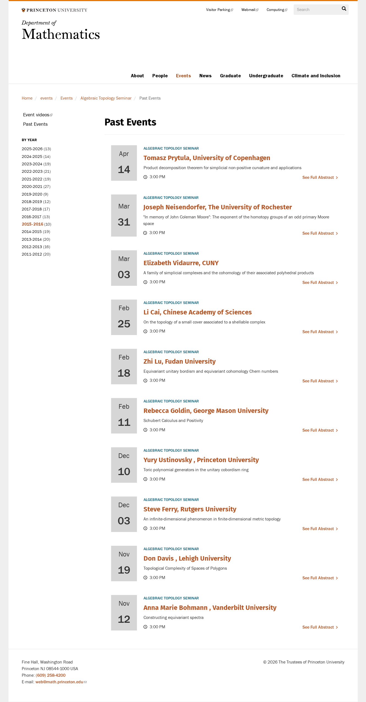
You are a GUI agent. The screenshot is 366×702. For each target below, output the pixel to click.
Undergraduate (266, 75)
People (160, 75)
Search (344, 9)
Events (183, 75)
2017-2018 (32, 209)
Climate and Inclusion (315, 75)
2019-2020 (32, 194)
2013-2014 (32, 239)
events (46, 98)
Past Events (35, 124)
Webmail (252, 11)
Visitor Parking (221, 11)
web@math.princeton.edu (61, 682)
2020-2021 (32, 186)
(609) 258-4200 (50, 675)
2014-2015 (32, 231)
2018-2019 (32, 201)
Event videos (45, 116)
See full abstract (318, 177)
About (137, 75)
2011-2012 (32, 254)
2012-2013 (32, 247)
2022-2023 (32, 171)
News (205, 75)
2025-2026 (32, 149)
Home (27, 98)
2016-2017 (32, 217)
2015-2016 (32, 224)
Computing (279, 11)
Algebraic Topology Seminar (106, 98)
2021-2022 (32, 179)
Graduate (230, 75)
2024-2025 (32, 156)
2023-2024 (32, 164)
